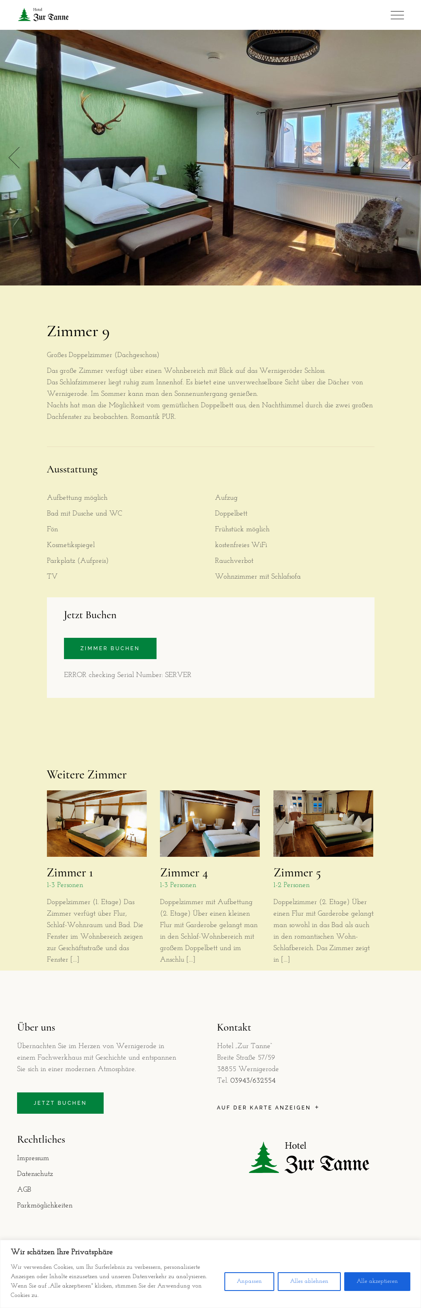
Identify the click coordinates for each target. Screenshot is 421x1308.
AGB (24, 1189)
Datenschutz (35, 1174)
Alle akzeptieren (377, 1281)
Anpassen (249, 1281)
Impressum (33, 1158)
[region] (210, 1274)
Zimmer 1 (70, 872)
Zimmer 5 (297, 872)
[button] (406, 158)
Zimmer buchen (110, 648)
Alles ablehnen (309, 1281)
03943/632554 (253, 1080)
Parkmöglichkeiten (45, 1205)
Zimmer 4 (184, 872)
